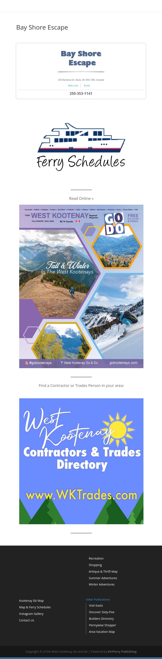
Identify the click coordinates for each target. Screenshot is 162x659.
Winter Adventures (102, 584)
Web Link (73, 85)
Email (87, 85)
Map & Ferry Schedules (35, 607)
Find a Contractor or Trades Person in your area (81, 385)
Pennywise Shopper (102, 625)
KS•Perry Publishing (122, 651)
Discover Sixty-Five (101, 612)
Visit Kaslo (96, 605)
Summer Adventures (103, 578)
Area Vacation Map (102, 632)
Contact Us (26, 620)
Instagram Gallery (31, 614)
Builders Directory (101, 619)
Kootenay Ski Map (31, 601)
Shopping (95, 565)
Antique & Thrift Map (103, 571)
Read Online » (81, 198)
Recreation (96, 558)
